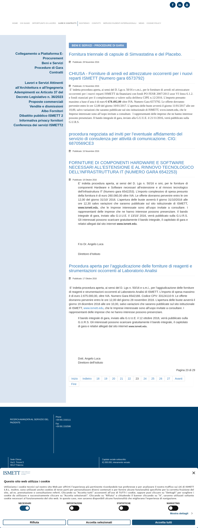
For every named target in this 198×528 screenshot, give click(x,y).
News (141, 23)
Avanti (179, 378)
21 (121, 378)
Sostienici (84, 23)
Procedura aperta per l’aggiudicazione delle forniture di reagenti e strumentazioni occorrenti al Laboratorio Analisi (130, 268)
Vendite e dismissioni (46, 106)
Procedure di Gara (49, 68)
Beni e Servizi (52, 63)
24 (145, 378)
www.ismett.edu (93, 308)
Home (15, 23)
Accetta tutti (163, 522)
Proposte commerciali (46, 102)
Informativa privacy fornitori (41, 120)
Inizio (74, 378)
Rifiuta (34, 522)
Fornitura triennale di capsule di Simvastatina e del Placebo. (125, 54)
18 (98, 378)
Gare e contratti (67, 23)
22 (129, 378)
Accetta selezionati (99, 522)
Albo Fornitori (52, 111)
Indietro (87, 378)
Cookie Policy (154, 23)
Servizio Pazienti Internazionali (119, 23)
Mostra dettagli (179, 513)
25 (152, 378)
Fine (73, 384)
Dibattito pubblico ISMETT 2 (41, 116)
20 (113, 378)
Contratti (56, 72)
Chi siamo (25, 23)
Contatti (96, 23)
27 (168, 378)
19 (105, 378)
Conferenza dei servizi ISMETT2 (38, 125)
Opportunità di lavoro (44, 23)
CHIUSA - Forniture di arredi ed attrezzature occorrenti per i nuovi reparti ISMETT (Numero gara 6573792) (130, 76)
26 (160, 378)
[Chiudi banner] (193, 473)
